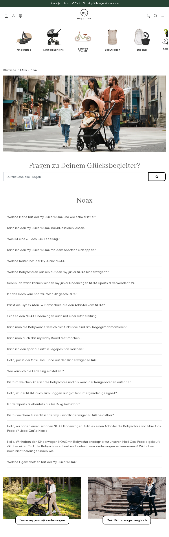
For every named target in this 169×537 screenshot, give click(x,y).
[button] (6, 15)
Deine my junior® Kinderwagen (42, 520)
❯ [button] (164, 40)
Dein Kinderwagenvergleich (127, 520)
